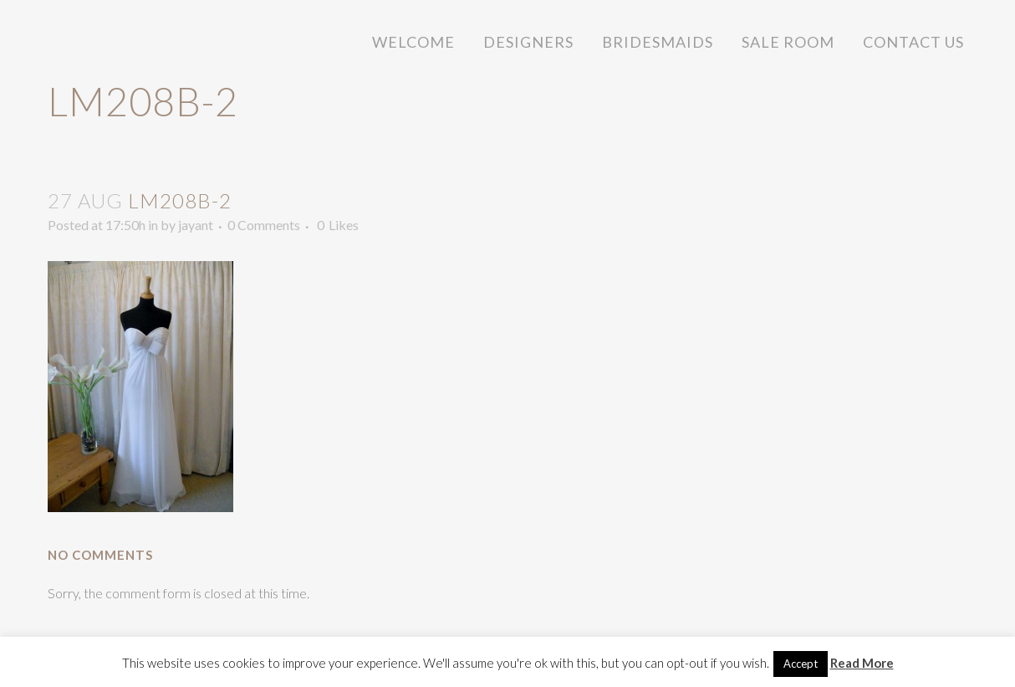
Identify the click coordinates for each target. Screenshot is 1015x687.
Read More (862, 662)
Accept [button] (800, 663)
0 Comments (263, 225)
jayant (195, 225)
